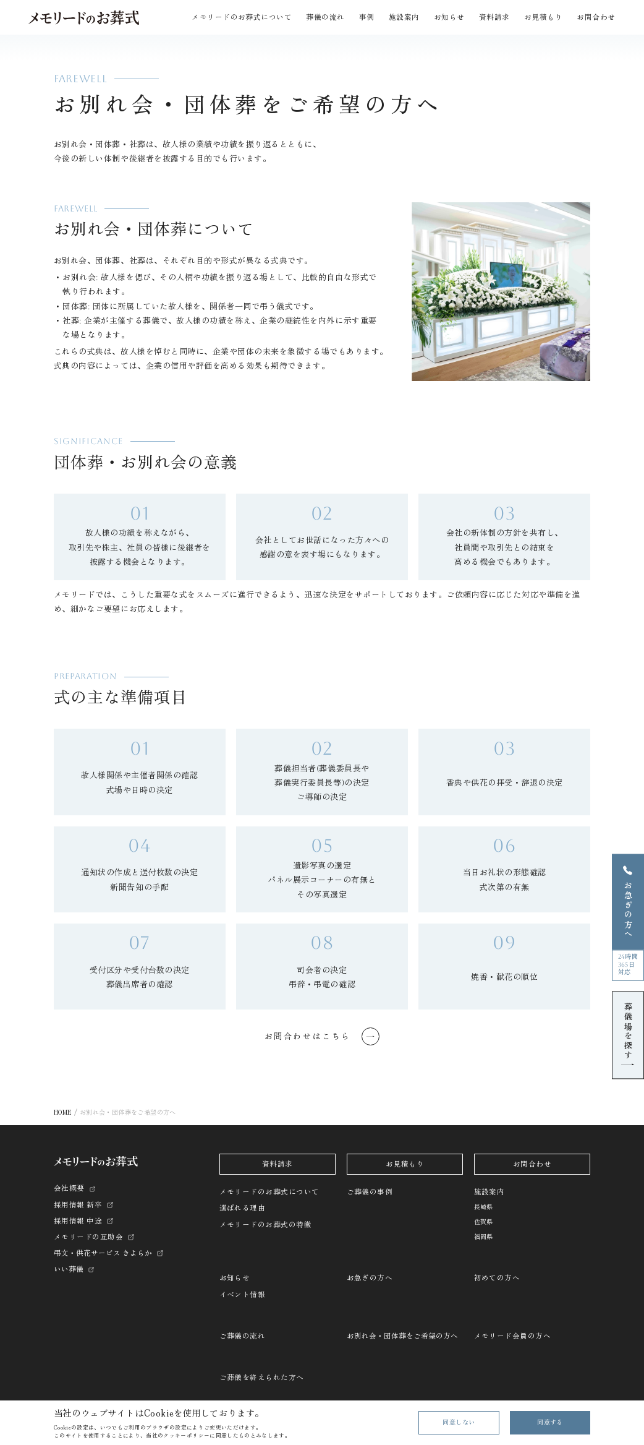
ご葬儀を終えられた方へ (261, 1377)
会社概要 (69, 1188)
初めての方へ (497, 1278)
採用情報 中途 (78, 1221)
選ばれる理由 (242, 1208)
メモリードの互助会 (88, 1237)
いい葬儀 (68, 1269)
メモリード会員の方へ (512, 1336)
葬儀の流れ (325, 17)
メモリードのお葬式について (269, 1192)
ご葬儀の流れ (242, 1336)
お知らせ (234, 1278)
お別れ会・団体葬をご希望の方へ (402, 1336)
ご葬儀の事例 (370, 1192)
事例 (367, 17)
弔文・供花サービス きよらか (103, 1253)
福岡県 (483, 1236)
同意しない (459, 1422)
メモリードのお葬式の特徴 (265, 1224)
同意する (550, 1422)
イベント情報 (242, 1294)
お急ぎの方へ (370, 1278)
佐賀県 (483, 1222)
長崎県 (483, 1207)
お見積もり (543, 17)
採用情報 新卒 (78, 1205)
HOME (63, 1112)
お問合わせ (596, 17)
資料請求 (494, 17)
